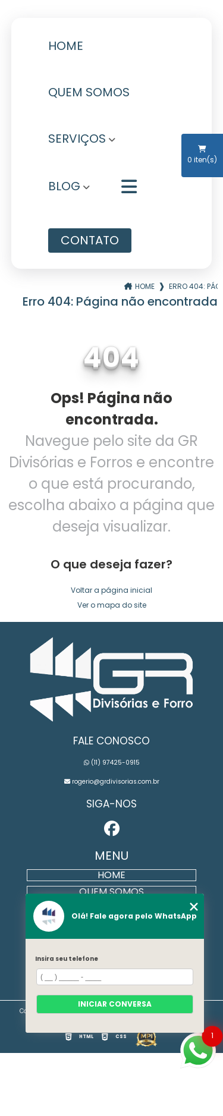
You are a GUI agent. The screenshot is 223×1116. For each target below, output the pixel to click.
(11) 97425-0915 (112, 762)
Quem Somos (89, 93)
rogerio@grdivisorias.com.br (111, 781)
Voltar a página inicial (111, 590)
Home (65, 47)
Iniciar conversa (115, 1004)
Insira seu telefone (66, 958)
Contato (90, 240)
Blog (64, 187)
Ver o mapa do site (111, 605)
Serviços (77, 140)
